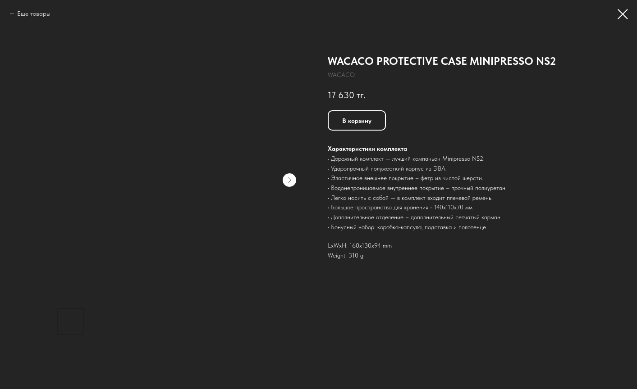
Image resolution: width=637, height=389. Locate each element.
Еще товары (33, 13)
